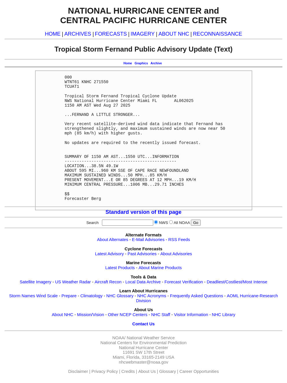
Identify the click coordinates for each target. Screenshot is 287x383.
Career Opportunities (199, 371)
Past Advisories (142, 253)
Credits (128, 371)
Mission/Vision (90, 314)
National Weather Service (151, 337)
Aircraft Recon (108, 282)
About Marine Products (160, 267)
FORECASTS (111, 34)
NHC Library (223, 314)
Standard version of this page (143, 212)
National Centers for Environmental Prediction (143, 342)
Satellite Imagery (35, 282)
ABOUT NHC (173, 34)
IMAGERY (143, 34)
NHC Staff (160, 314)
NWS (163, 222)
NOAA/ (119, 337)
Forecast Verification (183, 282)
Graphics (141, 63)
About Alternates (112, 239)
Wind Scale (47, 295)
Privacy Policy (105, 371)
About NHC (62, 314)
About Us (147, 371)
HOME (53, 34)
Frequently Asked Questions (196, 295)
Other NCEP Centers (127, 314)
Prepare (68, 295)
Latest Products (120, 267)
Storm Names (22, 295)
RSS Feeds (179, 239)
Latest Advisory (109, 253)
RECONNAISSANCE (217, 34)
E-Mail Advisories (148, 239)
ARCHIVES (77, 34)
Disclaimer (78, 371)
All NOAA (182, 222)
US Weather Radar (73, 282)
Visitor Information (191, 314)
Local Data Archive (143, 282)
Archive (156, 63)
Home (127, 63)
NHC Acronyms (151, 295)
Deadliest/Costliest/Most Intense (237, 282)
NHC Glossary (120, 295)
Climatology (91, 295)
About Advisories (176, 253)
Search (93, 222)
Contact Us (143, 324)
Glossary (167, 371)
